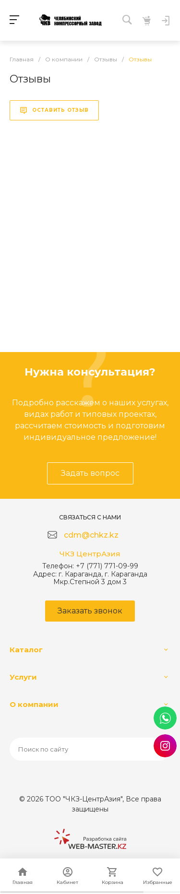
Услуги (23, 677)
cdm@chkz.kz (91, 535)
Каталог (26, 649)
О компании (34, 704)
